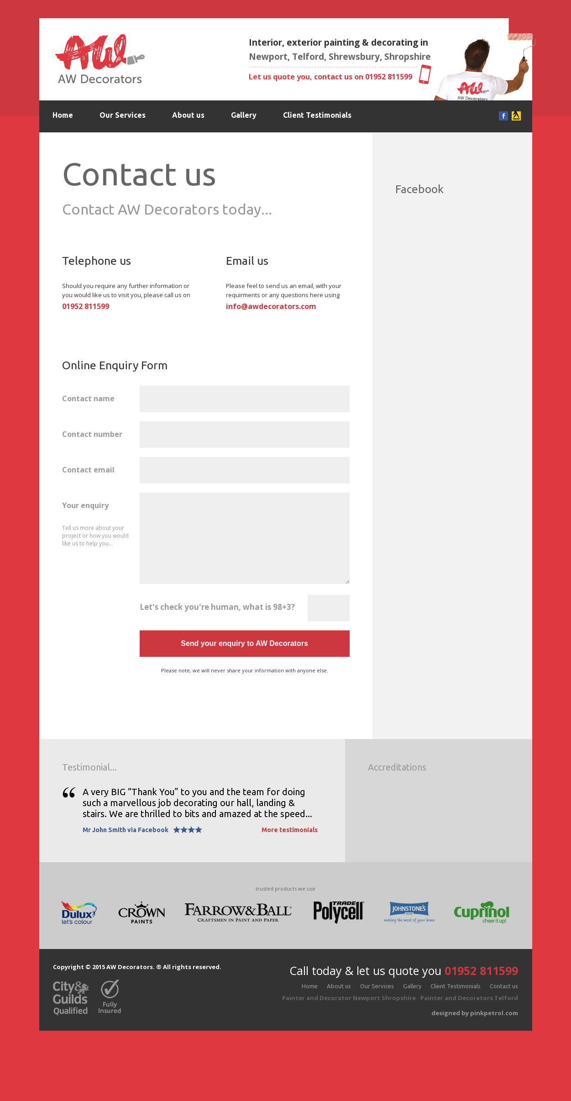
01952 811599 (388, 77)
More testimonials (290, 830)
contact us (333, 77)
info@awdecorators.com (271, 306)
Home (62, 115)
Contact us (71, 147)
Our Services (123, 115)
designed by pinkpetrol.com (474, 1013)
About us (188, 115)
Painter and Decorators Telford (469, 998)
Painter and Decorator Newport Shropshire (349, 998)
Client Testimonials (317, 115)
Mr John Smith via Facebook (125, 830)
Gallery (244, 115)
